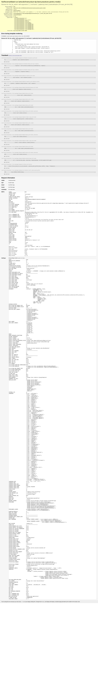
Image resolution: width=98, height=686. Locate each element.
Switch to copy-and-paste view (15, 59)
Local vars (6, 66)
